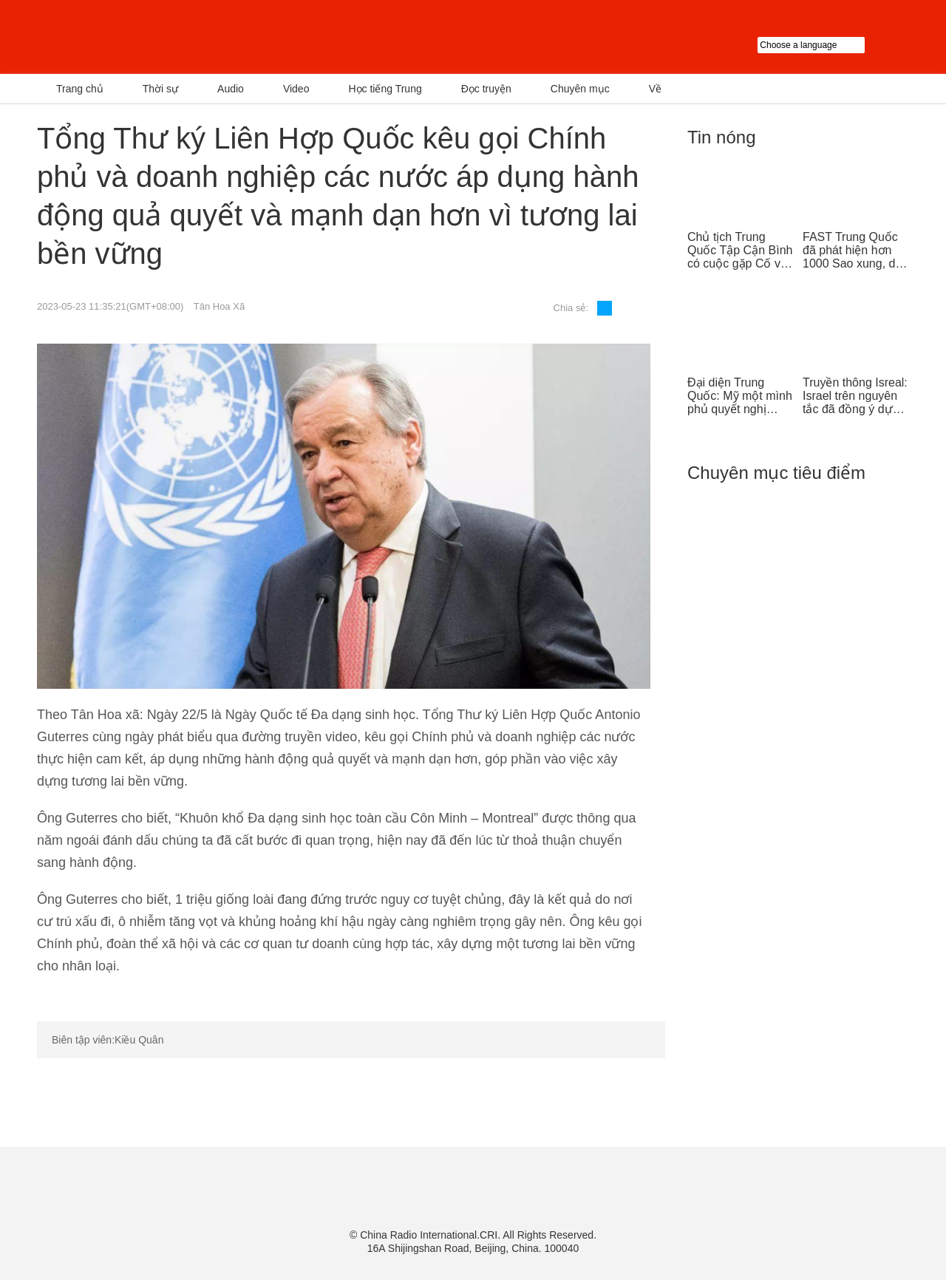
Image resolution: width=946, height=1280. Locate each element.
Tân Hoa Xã (219, 306)
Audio (230, 89)
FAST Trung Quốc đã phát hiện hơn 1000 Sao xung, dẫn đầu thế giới (855, 250)
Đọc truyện (486, 89)
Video (296, 89)
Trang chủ (79, 89)
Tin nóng (721, 137)
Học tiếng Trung (384, 89)
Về (655, 89)
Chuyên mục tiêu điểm (776, 473)
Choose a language (833, 45)
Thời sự (160, 89)
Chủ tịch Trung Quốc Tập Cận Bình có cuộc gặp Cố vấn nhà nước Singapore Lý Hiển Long (740, 250)
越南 (188, 36)
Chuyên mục (580, 89)
